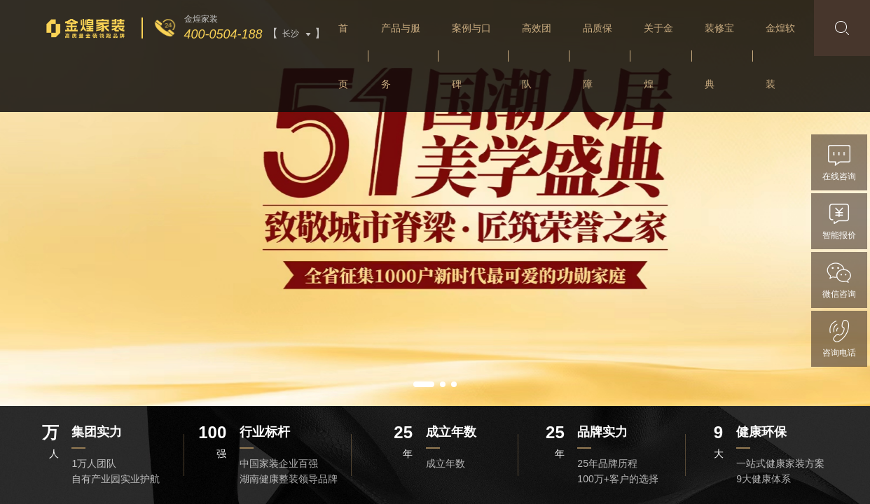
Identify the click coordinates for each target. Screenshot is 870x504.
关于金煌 (658, 56)
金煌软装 (780, 56)
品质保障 (597, 56)
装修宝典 (719, 56)
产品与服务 (400, 56)
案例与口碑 (471, 56)
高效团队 (536, 56)
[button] (423, 384)
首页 (343, 56)
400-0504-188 (223, 34)
